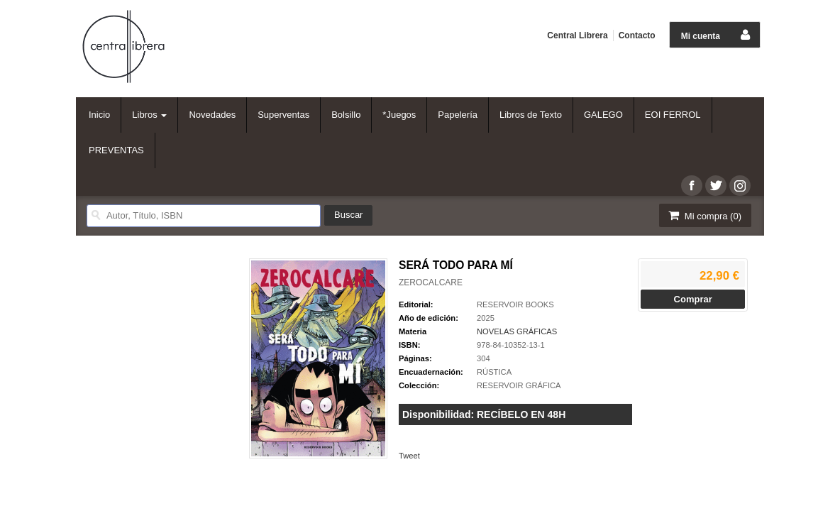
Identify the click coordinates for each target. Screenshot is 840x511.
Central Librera (577, 35)
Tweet (409, 455)
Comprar (693, 299)
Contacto (637, 35)
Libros (149, 114)
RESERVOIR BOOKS (515, 304)
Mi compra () (703, 215)
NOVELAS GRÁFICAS (517, 331)
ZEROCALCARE (431, 282)
